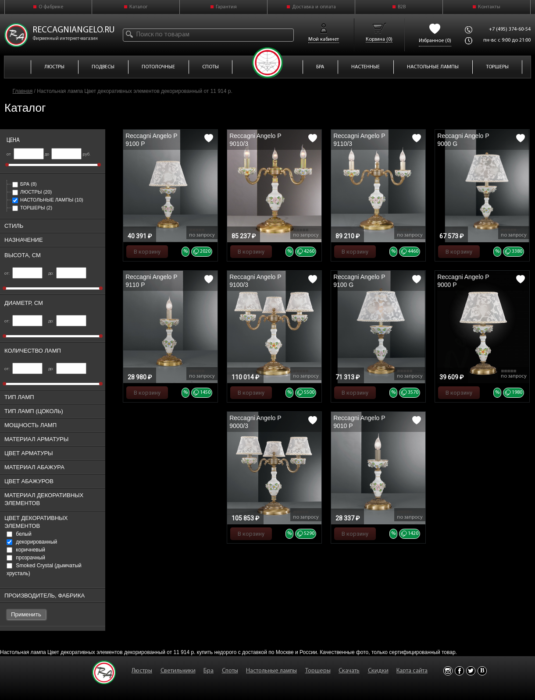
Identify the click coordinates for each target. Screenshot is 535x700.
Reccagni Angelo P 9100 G (359, 280)
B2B (402, 7)
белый (19, 534)
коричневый (26, 550)
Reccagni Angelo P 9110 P (151, 280)
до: (67, 273)
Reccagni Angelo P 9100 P (151, 139)
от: (23, 273)
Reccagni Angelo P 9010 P (359, 421)
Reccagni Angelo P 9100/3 (255, 280)
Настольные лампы (47, 199)
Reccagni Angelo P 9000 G (463, 139)
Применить (26, 614)
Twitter (470, 670)
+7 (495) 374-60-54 (510, 29)
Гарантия (226, 7)
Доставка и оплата (314, 7)
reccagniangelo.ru (73, 30)
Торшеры (32, 207)
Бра (24, 184)
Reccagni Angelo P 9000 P (463, 280)
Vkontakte (482, 670)
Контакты (489, 7)
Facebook (459, 670)
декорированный (32, 542)
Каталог (138, 7)
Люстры (32, 191)
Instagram (448, 670)
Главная (23, 91)
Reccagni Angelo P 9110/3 (359, 139)
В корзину (147, 251)
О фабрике (51, 7)
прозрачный (26, 558)
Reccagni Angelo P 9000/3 (255, 421)
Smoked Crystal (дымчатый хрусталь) (44, 569)
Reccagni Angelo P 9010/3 (255, 139)
